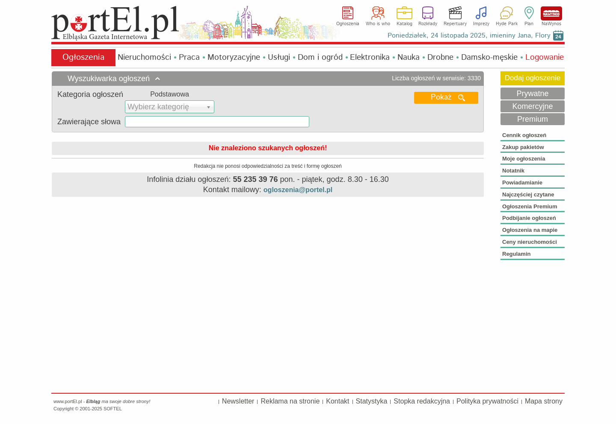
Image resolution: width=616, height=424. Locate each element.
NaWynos (551, 13)
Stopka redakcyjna (422, 401)
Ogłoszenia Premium (529, 206)
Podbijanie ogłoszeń (529, 218)
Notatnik (513, 170)
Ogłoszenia (347, 23)
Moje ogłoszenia (523, 158)
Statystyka (372, 401)
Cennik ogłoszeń (524, 135)
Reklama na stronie (290, 401)
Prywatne (532, 93)
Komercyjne (532, 106)
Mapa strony (544, 401)
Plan (528, 23)
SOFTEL (113, 408)
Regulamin (516, 254)
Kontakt (337, 401)
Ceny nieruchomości (529, 242)
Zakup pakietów (523, 147)
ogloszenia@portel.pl (298, 189)
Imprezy (481, 23)
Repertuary (455, 23)
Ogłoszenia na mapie (529, 230)
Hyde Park (507, 23)
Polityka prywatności (487, 401)
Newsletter (238, 401)
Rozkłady (427, 23)
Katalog (404, 23)
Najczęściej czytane (528, 194)
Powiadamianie (522, 182)
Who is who (378, 23)
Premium (532, 119)
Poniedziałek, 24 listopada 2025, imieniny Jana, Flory (469, 36)
